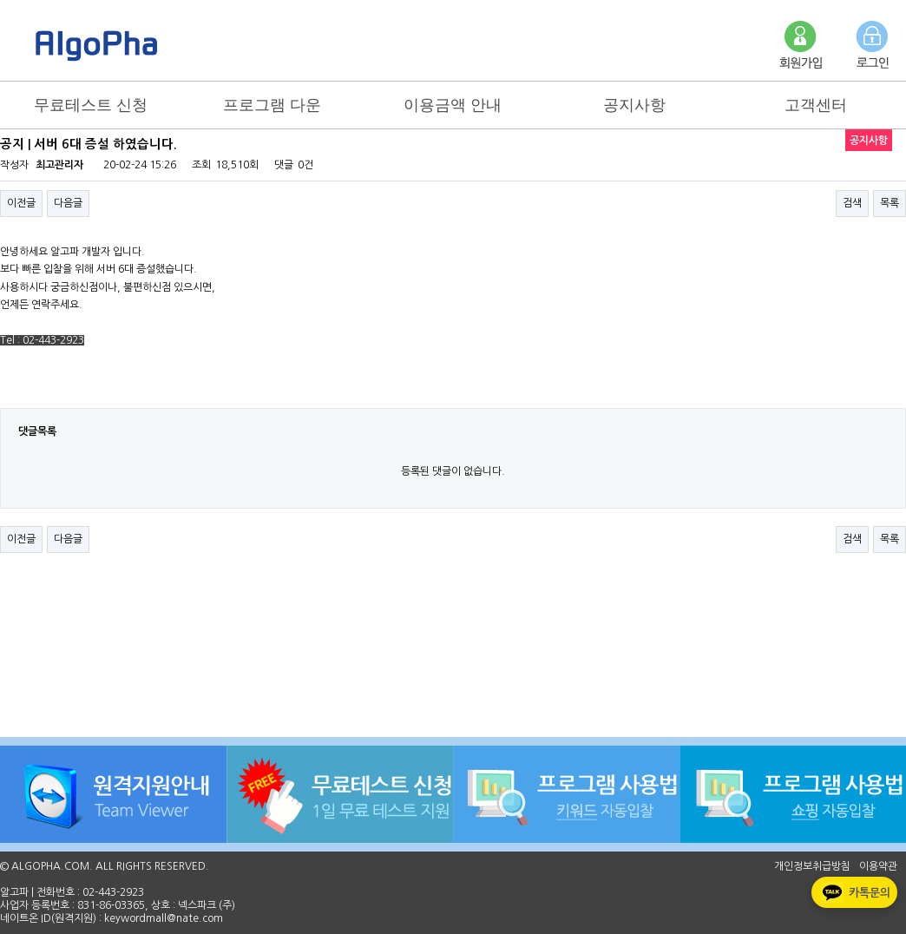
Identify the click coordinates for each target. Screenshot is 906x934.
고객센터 (816, 105)
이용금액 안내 (453, 105)
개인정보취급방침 (812, 866)
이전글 (21, 203)
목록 (889, 203)
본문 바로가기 (0, 0)
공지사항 (634, 105)
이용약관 (878, 866)
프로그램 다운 (272, 105)
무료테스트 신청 (91, 105)
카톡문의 (853, 892)
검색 (852, 203)
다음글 (68, 203)
